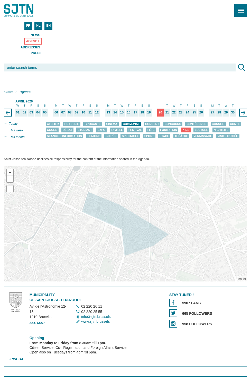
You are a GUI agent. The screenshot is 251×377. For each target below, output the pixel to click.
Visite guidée (227, 136)
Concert (152, 123)
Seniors (94, 136)
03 (31, 112)
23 (181, 112)
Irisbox (16, 359)
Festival (135, 130)
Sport (149, 136)
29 (226, 112)
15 (122, 112)
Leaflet (241, 279)
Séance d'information (64, 136)
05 (45, 112)
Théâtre (181, 136)
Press (36, 53)
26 (201, 112)
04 (38, 112)
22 (174, 112)
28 (219, 112)
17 (135, 112)
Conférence (196, 123)
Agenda (33, 41)
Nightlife (221, 130)
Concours (173, 123)
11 (90, 112)
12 (97, 112)
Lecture (201, 130)
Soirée (111, 136)
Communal (131, 123)
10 (83, 112)
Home (8, 92)
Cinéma (111, 123)
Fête (151, 130)
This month (17, 137)
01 (18, 112)
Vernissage (202, 136)
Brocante (92, 123)
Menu (239, 7)
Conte (235, 123)
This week (16, 130)
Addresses (30, 47)
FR (28, 25)
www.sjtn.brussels (95, 321)
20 (160, 112)
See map (37, 323)
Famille (117, 130)
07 (63, 112)
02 (24, 112)
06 (56, 112)
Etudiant (85, 130)
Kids (186, 130)
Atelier (53, 123)
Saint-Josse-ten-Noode (26, 10)
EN (48, 25)
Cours (52, 130)
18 (142, 112)
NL (38, 25)
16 (129, 112)
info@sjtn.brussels (96, 317)
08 (70, 112)
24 (187, 112)
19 (149, 112)
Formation (168, 130)
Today (13, 123)
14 (115, 112)
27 (212, 112)
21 (167, 112)
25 (194, 112)
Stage (164, 136)
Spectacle (130, 136)
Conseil (218, 123)
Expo (102, 130)
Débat (67, 130)
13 (108, 112)
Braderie (71, 123)
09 (76, 112)
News (35, 35)
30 (233, 112)
